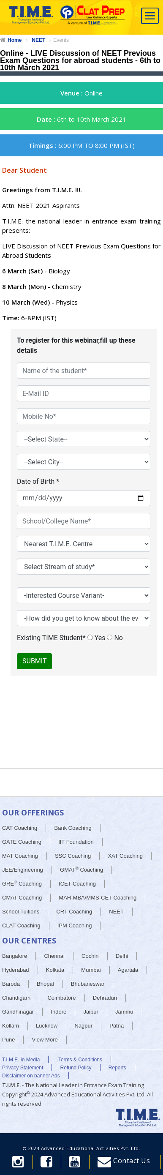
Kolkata (55, 970)
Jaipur (90, 1012)
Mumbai (91, 970)
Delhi (122, 956)
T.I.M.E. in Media (21, 1060)
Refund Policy (76, 1068)
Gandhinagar (18, 1012)
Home (15, 40)
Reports (117, 1068)
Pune (8, 1039)
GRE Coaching (22, 883)
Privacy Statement (22, 1068)
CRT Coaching (74, 911)
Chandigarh (16, 998)
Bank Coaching (73, 828)
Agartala (128, 970)
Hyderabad (15, 970)
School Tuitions (20, 911)
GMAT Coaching (81, 869)
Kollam (10, 1025)
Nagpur (83, 1025)
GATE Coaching (21, 842)
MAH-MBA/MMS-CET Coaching (97, 897)
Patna (116, 1025)
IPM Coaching (74, 925)
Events (61, 40)
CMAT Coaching (22, 897)
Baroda (11, 984)
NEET (38, 40)
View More (45, 1039)
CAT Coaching (19, 828)
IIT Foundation (76, 842)
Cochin (90, 956)
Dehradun (105, 998)
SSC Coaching (73, 856)
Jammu (124, 1012)
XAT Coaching (125, 856)
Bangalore (14, 956)
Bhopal (45, 984)
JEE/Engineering (22, 870)
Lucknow (46, 1025)
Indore (58, 1012)
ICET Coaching (77, 884)
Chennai (54, 956)
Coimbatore (61, 998)
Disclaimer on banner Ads (31, 1076)
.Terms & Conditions (79, 1060)
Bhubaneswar (88, 984)
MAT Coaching (20, 856)
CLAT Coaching (21, 925)
